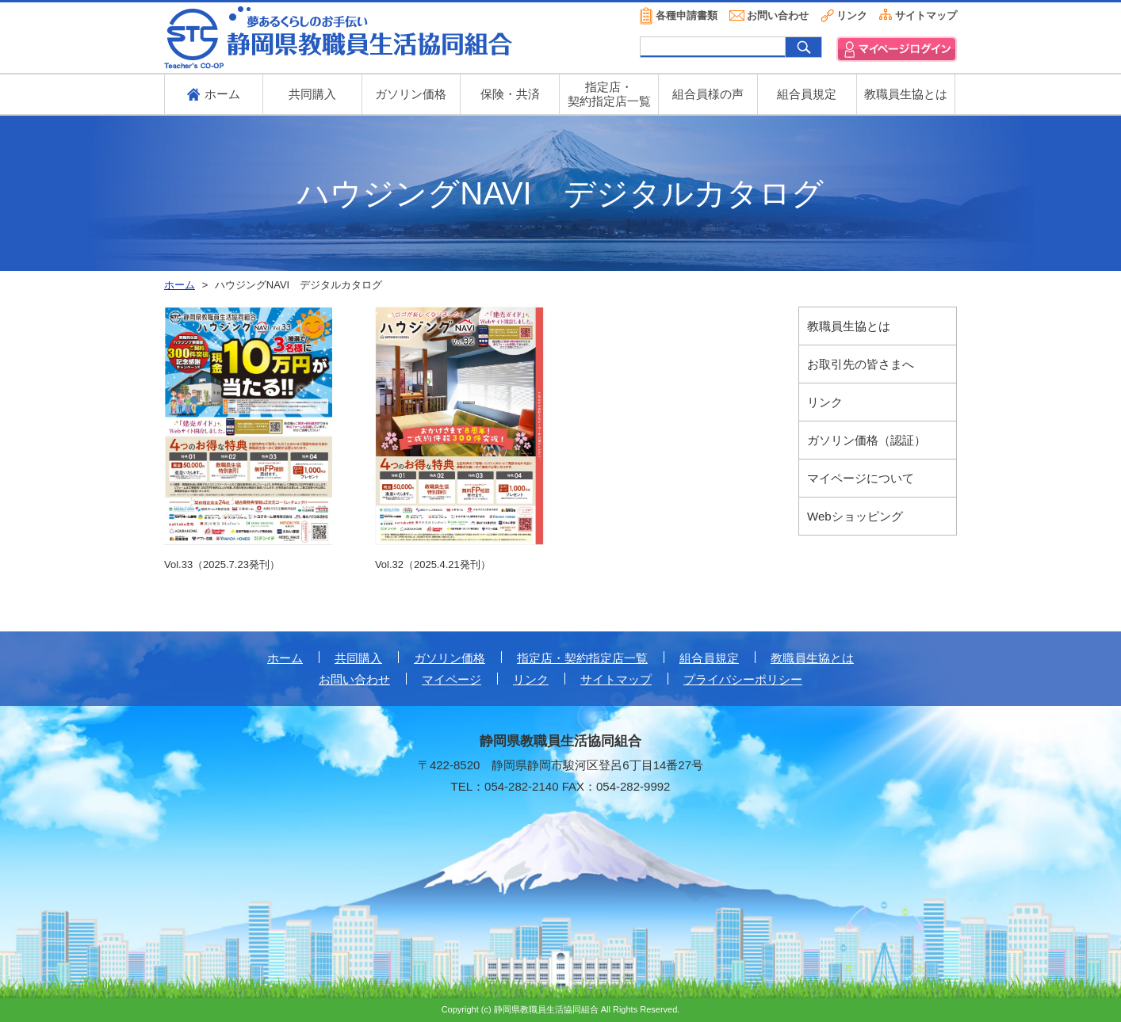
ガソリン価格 (410, 94)
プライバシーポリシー (742, 679)
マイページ (451, 679)
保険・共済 (510, 94)
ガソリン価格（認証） (866, 440)
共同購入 (312, 94)
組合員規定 (806, 94)
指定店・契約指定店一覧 (582, 658)
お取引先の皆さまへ (860, 364)
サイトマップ (926, 15)
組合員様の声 (708, 94)
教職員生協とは (905, 94)
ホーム (285, 658)
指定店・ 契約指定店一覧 (609, 94)
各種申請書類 (686, 15)
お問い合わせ (778, 15)
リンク (851, 15)
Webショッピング (855, 516)
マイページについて (860, 478)
